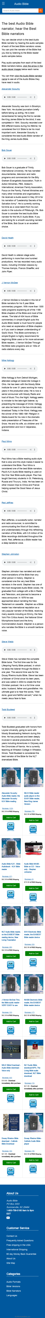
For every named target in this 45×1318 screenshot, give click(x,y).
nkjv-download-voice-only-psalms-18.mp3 (33, 829)
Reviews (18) (30, 1151)
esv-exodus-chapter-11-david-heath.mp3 (33, 963)
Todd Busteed (8, 709)
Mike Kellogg (8, 360)
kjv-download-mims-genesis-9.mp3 (10, 895)
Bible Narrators (13, 1290)
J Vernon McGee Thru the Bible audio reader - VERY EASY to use (11, 1003)
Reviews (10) (7, 1012)
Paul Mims (7, 441)
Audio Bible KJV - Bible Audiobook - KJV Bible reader (11, 867)
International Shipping (16, 1249)
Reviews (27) (7, 876)
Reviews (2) (29, 879)
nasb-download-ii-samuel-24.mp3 (33, 1031)
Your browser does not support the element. (20, 97)
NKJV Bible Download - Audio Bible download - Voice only (11, 1068)
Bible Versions (13, 1286)
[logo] (21, 4)
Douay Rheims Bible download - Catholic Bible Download (10, 1141)
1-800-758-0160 (14, 1210)
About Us (10, 1258)
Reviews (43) (7, 1077)
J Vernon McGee (10, 282)
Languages (11, 1295)
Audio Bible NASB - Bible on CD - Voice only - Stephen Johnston (32, 868)
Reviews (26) (7, 947)
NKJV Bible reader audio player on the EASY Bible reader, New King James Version (32, 798)
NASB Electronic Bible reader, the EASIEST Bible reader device (33, 1003)
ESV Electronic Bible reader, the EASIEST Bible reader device (32, 935)
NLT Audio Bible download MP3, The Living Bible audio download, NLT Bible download (32, 1070)
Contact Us (11, 1235)
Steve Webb (7, 641)
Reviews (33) (30, 944)
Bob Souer (7, 150)
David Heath (8, 237)
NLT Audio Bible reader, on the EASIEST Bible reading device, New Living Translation (11, 936)
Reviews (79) (30, 811)
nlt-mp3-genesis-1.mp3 (33, 1104)
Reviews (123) (7, 808)
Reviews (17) (30, 1012)
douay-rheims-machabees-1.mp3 (10, 1172)
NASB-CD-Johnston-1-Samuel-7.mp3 (33, 897)
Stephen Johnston (10, 554)
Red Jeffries (7, 502)
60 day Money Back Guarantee (21, 1253)
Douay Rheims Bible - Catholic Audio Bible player (33, 1141)
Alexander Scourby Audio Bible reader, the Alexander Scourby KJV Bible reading (11, 797)
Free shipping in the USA (18, 1244)
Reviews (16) (7, 1151)
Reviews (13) (30, 1083)
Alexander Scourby (11, 88)
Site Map (10, 1262)
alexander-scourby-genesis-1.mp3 (10, 827)
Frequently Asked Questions (19, 1240)
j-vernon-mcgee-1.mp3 (10, 1031)
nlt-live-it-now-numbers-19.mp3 (10, 965)
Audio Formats (13, 1281)
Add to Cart (11, 817)
